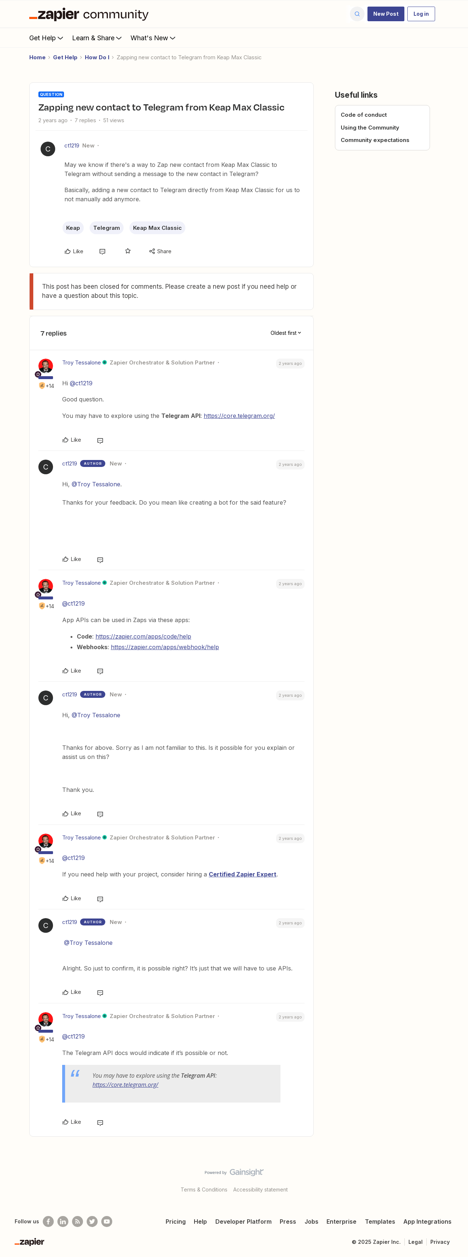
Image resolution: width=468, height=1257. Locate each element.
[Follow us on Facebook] (48, 1221)
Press (288, 1221)
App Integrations (427, 1221)
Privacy (440, 1242)
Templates (380, 1221)
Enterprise (341, 1221)
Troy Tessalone (81, 362)
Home (37, 57)
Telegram (106, 227)
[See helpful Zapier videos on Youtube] (106, 1221)
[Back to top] (453, 1178)
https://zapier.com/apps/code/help (143, 636)
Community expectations (375, 139)
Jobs (311, 1221)
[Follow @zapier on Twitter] (92, 1221)
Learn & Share (97, 37)
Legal (415, 1242)
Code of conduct (364, 114)
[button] (385, 14)
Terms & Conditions (204, 1189)
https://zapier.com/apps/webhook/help (165, 647)
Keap (73, 227)
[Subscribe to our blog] (77, 1221)
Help (200, 1221)
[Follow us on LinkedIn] (62, 1221)
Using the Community (370, 127)
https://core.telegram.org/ (239, 415)
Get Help (47, 37)
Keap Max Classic (157, 227)
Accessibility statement (260, 1189)
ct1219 (71, 145)
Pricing (176, 1221)
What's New (154, 37)
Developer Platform (243, 1221)
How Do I (97, 57)
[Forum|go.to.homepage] (90, 14)
